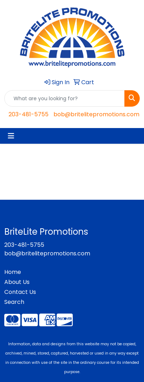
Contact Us (20, 292)
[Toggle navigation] (11, 136)
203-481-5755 (28, 114)
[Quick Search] (64, 98)
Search (14, 302)
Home (12, 272)
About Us (17, 282)
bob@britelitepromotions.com (96, 114)
